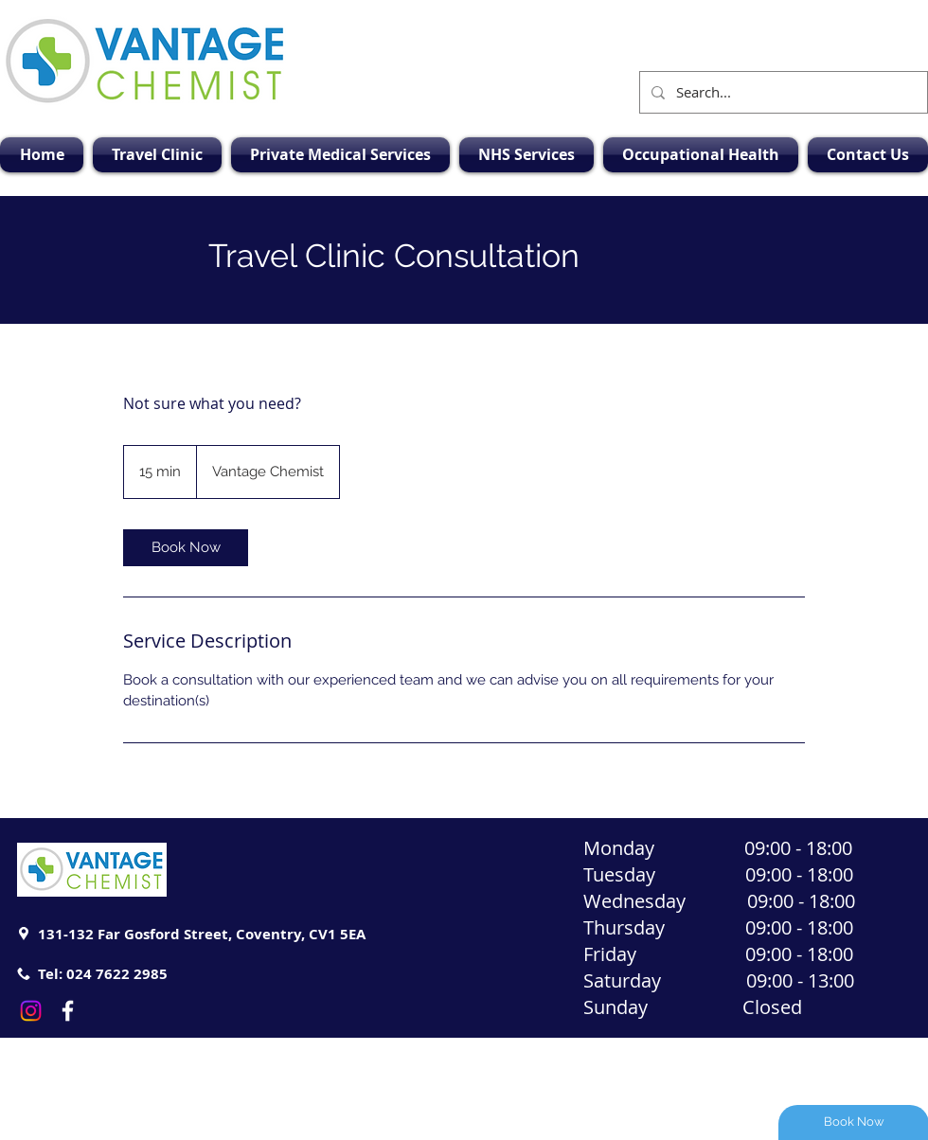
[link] (185, 547)
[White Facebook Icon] (67, 1010)
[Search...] (781, 92)
